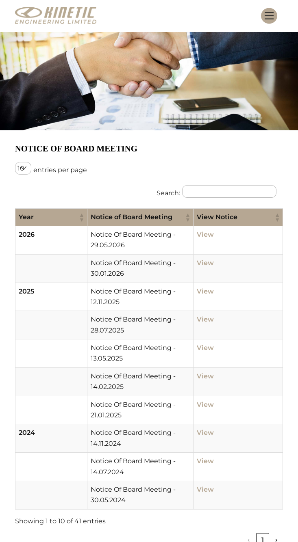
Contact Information (202, 495)
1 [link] (207, 432)
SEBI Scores (250, 506)
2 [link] (221, 432)
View (226, 234)
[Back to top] (271, 502)
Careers (144, 495)
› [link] (276, 432)
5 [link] (263, 432)
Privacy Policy (155, 506)
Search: (168, 193)
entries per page (60, 170)
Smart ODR (205, 506)
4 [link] (248, 432)
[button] (45, 217)
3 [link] (235, 432)
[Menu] (269, 16)
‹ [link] (193, 432)
